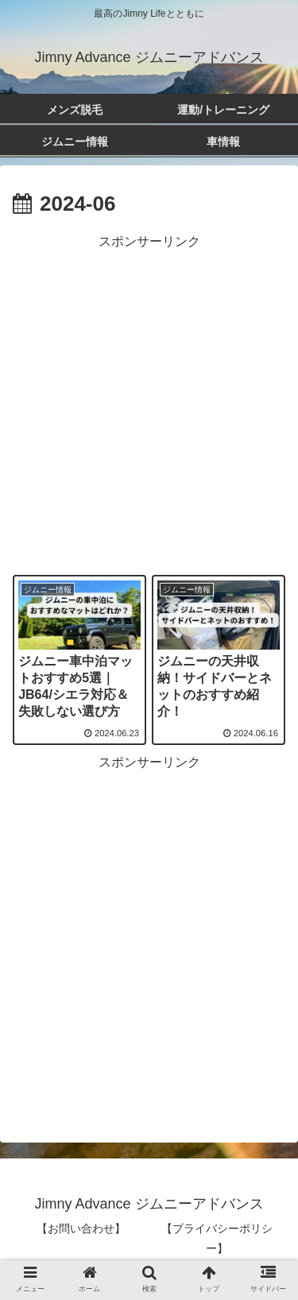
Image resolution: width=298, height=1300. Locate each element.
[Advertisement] (149, 403)
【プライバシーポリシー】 (217, 1238)
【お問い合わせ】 (81, 1228)
